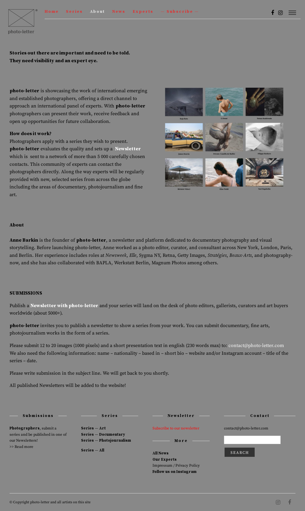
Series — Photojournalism (106, 440)
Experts (143, 11)
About (97, 11)
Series (74, 11)
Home (52, 11)
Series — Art (93, 428)
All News (160, 453)
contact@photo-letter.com (256, 346)
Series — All (92, 450)
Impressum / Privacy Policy (176, 465)
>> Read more (21, 446)
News (118, 11)
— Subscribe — (180, 11)
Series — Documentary (103, 434)
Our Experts (164, 459)
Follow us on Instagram (174, 471)
